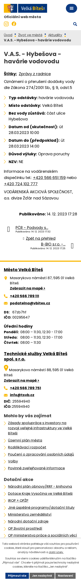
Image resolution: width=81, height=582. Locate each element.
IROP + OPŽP (18, 500)
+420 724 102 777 (21, 184)
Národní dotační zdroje (28, 521)
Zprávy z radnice (35, 73)
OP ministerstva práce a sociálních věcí (42, 535)
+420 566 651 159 (49, 177)
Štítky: (10, 73)
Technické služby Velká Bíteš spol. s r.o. (35, 356)
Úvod (8, 35)
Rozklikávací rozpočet (27, 447)
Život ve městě (30, 35)
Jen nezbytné (42, 575)
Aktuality (55, 35)
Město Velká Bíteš (23, 270)
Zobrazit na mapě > (27, 288)
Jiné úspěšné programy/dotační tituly (41, 507)
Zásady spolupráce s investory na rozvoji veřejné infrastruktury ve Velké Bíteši (40, 428)
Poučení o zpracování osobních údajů (41, 454)
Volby (13, 461)
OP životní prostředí (25, 528)
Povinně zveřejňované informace (36, 468)
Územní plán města (25, 440)
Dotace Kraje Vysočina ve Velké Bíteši (40, 493)
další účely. (56, 552)
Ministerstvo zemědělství (29, 514)
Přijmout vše (17, 575)
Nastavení (65, 575)
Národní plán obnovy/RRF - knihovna (40, 486)
